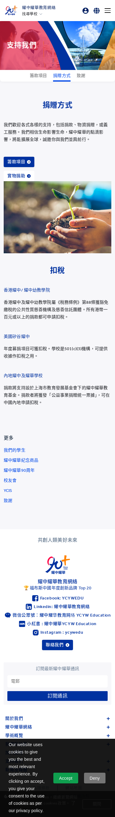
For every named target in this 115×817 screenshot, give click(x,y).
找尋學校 (29, 14)
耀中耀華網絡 (57, 727)
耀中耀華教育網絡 (39, 7)
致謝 (8, 500)
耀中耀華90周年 (19, 470)
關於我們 (57, 718)
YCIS (8, 490)
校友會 (10, 480)
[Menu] (107, 10)
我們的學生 (14, 450)
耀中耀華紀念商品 (21, 460)
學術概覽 (57, 735)
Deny (95, 778)
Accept (65, 778)
